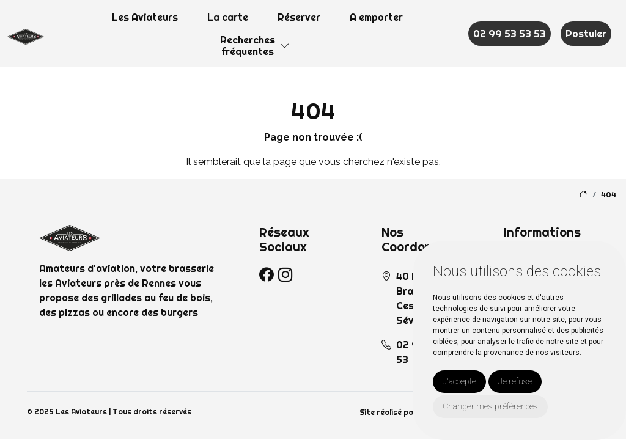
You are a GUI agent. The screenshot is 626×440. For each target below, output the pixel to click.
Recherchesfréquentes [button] (247, 45)
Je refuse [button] (515, 381)
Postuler (585, 34)
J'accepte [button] (459, 381)
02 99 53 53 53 (509, 34)
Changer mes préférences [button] (490, 406)
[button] (285, 46)
